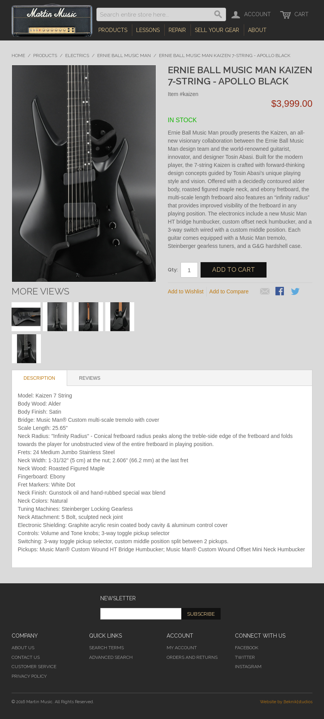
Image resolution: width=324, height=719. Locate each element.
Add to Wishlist (186, 291)
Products (112, 30)
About (257, 30)
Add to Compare (229, 291)
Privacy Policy (29, 676)
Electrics (77, 55)
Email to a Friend (265, 292)
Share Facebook (280, 292)
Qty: (173, 270)
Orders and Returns (192, 657)
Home (18, 55)
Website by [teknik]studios (286, 701)
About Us (23, 647)
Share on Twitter (296, 292)
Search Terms (106, 647)
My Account (182, 647)
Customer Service (34, 666)
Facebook (246, 647)
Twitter (245, 657)
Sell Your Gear (217, 30)
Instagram (248, 666)
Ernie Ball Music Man (124, 55)
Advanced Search (111, 657)
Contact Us (26, 657)
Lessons (148, 30)
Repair (177, 30)
